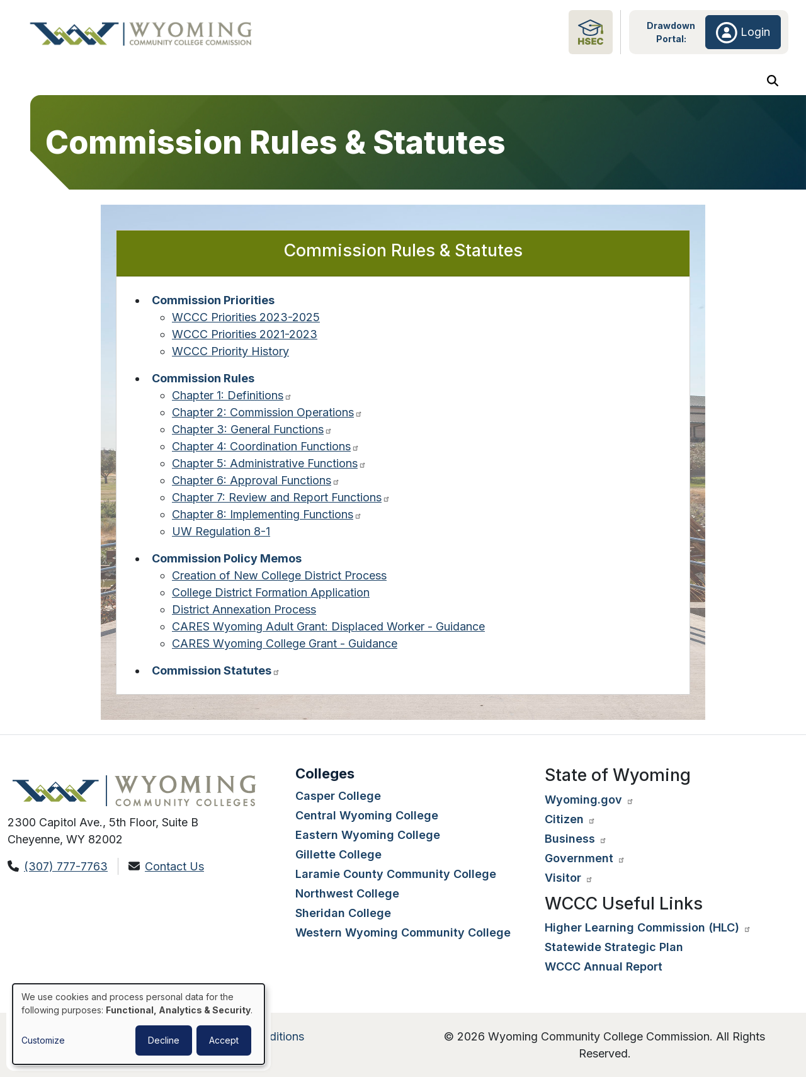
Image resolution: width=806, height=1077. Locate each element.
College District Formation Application (271, 597)
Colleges (262, 83)
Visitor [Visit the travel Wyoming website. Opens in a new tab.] (569, 877)
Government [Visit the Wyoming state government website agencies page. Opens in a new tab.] (585, 858)
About (53, 83)
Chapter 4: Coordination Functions (266, 451)
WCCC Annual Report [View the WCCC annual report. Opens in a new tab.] (603, 966)
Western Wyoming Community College (403, 932)
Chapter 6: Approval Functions (256, 485)
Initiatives (724, 83)
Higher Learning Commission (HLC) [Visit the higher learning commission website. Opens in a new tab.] (648, 927)
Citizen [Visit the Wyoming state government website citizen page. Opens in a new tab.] (570, 819)
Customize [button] (43, 1040)
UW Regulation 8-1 (221, 536)
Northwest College (347, 893)
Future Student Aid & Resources (370, 83)
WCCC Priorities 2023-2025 (246, 322)
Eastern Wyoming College (367, 834)
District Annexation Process (244, 614)
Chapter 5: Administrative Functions (269, 468)
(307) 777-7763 (66, 866)
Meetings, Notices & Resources (154, 83)
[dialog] (138, 1024)
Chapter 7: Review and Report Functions (281, 502)
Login (743, 32)
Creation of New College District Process (279, 580)
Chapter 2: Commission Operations (267, 417)
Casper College (338, 795)
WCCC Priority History (230, 356)
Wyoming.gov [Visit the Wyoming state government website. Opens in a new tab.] (589, 799)
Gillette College (338, 854)
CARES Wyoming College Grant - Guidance (284, 648)
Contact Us (174, 866)
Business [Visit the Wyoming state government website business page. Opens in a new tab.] (576, 838)
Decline (163, 1040)
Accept (224, 1040)
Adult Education (493, 83)
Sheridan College (343, 913)
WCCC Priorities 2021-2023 (244, 339)
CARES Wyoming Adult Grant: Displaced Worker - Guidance (328, 631)
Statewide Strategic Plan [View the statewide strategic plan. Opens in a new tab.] (614, 947)
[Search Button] (772, 83)
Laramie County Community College (395, 873)
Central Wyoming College (366, 815)
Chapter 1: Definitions (232, 400)
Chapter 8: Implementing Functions (267, 519)
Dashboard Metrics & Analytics (615, 83)
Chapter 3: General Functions (252, 434)
